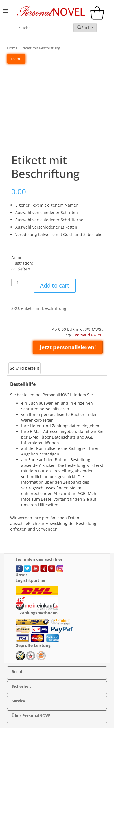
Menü (16, 59)
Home (12, 48)
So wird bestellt (24, 368)
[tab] (24, 368)
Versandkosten (89, 335)
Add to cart (54, 285)
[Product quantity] (19, 282)
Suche (85, 27)
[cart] (98, 18)
